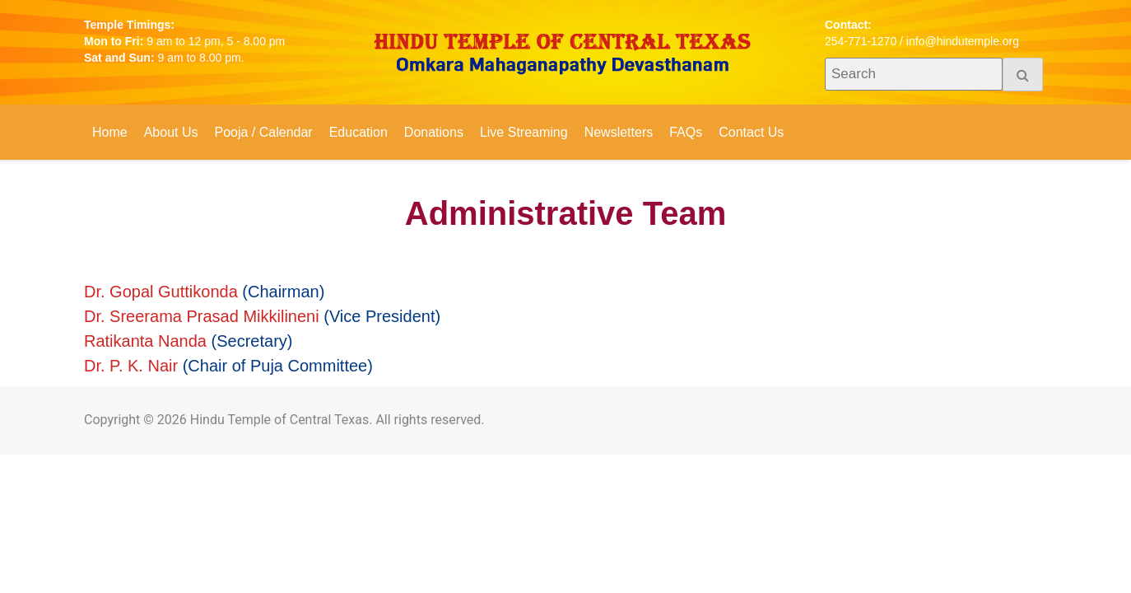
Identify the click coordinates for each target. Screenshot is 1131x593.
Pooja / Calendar (264, 132)
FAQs (685, 132)
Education (358, 132)
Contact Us (751, 132)
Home (110, 132)
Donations (433, 132)
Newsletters (619, 132)
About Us (171, 132)
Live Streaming (524, 132)
